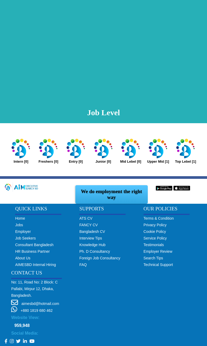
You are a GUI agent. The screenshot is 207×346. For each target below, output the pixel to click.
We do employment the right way (111, 194)
